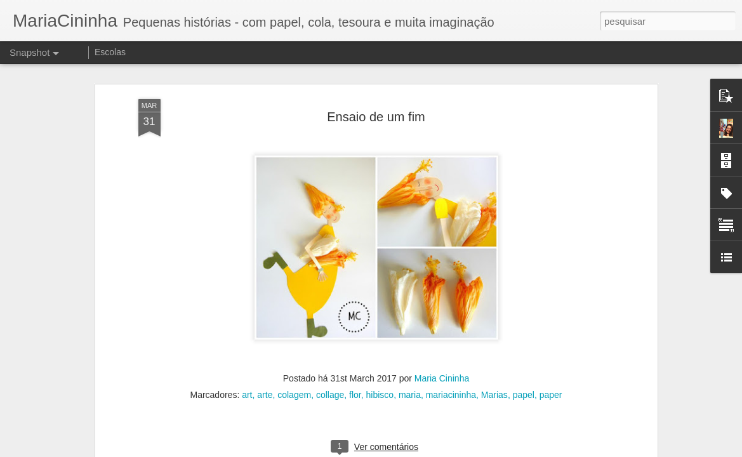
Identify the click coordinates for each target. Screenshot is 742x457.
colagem (294, 334)
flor (355, 334)
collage (330, 334)
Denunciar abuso (463, 450)
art (247, 334)
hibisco (380, 334)
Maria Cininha (441, 318)
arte (264, 334)
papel (523, 334)
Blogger (422, 450)
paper (551, 334)
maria (410, 334)
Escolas (110, 52)
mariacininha (451, 334)
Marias (494, 334)
